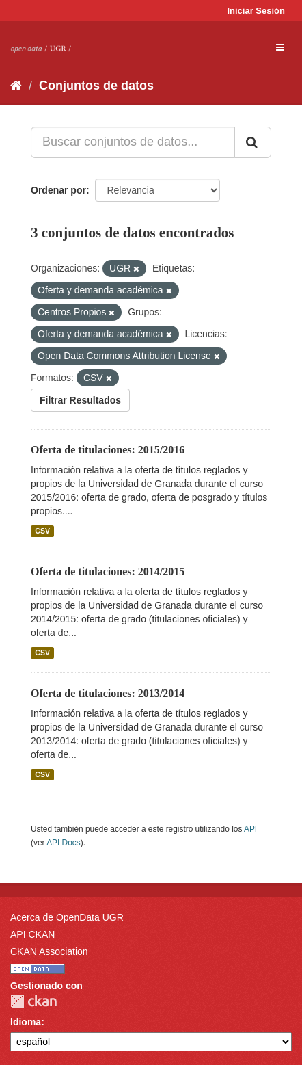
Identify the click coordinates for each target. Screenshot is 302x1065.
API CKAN (32, 934)
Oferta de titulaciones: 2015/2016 (107, 450)
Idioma (25, 1021)
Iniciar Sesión (256, 10)
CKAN (33, 1001)
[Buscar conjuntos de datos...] (133, 142)
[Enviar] (252, 142)
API (250, 829)
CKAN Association (49, 951)
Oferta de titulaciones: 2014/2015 (107, 571)
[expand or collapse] (280, 47)
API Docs (63, 842)
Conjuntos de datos (96, 85)
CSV (42, 531)
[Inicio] (16, 85)
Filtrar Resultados (80, 400)
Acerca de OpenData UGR (67, 917)
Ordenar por (58, 190)
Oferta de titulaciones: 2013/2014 (107, 693)
